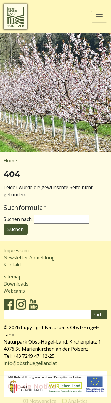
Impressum (16, 250)
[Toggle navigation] (99, 17)
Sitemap (13, 276)
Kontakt (12, 264)
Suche (99, 314)
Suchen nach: (18, 219)
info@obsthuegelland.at (30, 363)
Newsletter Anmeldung (29, 257)
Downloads (16, 283)
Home (10, 160)
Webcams (14, 291)
